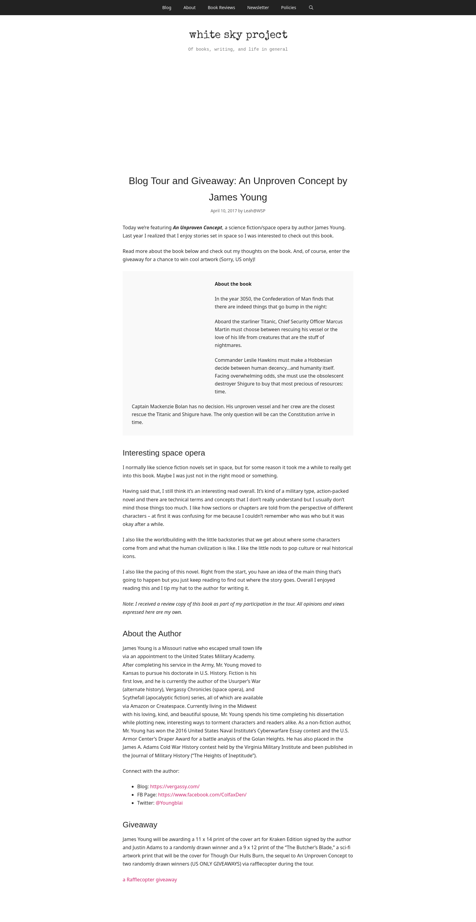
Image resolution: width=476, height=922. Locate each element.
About (189, 7)
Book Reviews (221, 7)
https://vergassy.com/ (175, 786)
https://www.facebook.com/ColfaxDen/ (202, 794)
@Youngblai (169, 802)
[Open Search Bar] (311, 7)
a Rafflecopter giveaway (150, 879)
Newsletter (258, 7)
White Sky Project (238, 35)
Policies (288, 7)
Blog (166, 7)
